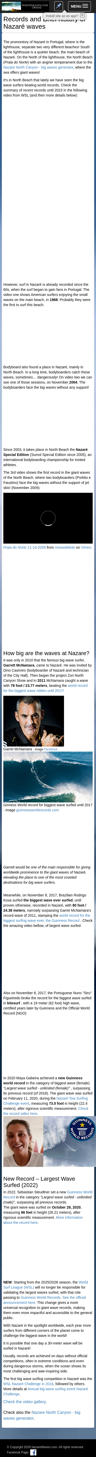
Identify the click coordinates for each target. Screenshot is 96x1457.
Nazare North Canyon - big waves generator (38, 67)
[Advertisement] (48, 231)
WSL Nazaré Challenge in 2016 (28, 1384)
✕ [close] (82, 15)
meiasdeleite (65, 547)
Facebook (50, 749)
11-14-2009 (24, 547)
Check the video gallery (24, 1402)
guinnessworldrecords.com (37, 810)
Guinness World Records (40, 1297)
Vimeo (86, 547)
